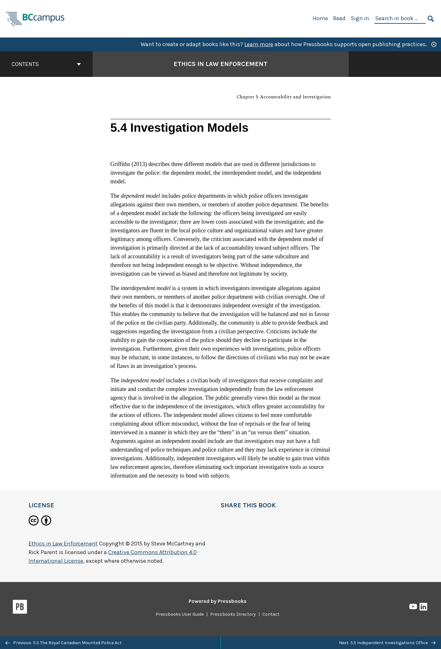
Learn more (258, 44)
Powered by (218, 601)
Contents (46, 64)
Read (339, 18)
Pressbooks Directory (233, 614)
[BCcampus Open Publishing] (35, 18)
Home (320, 18)
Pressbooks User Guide (180, 614)
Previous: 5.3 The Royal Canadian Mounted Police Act (63, 642)
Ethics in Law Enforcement (63, 543)
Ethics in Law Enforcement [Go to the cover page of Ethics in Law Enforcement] (220, 64)
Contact (271, 614)
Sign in (360, 18)
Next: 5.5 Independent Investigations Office (387, 642)
